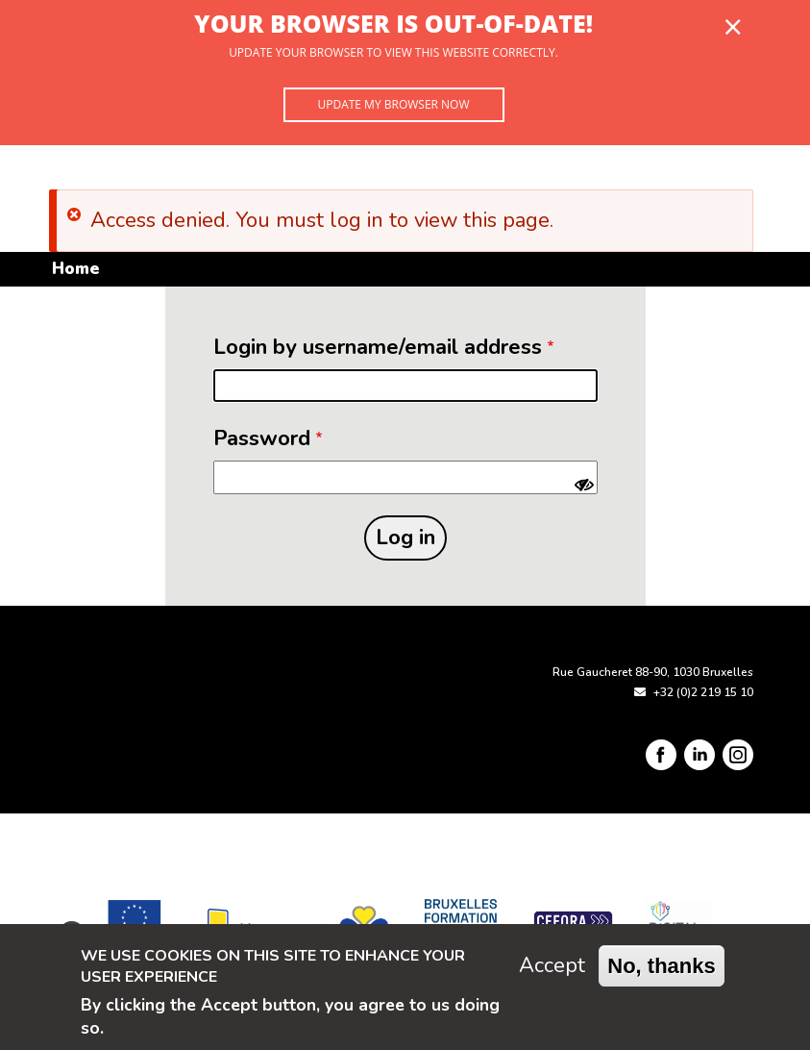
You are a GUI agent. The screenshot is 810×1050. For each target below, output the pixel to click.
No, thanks (661, 966)
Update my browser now (393, 104)
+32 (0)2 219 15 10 (703, 692)
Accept (552, 965)
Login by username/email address (377, 347)
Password (261, 438)
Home (75, 269)
